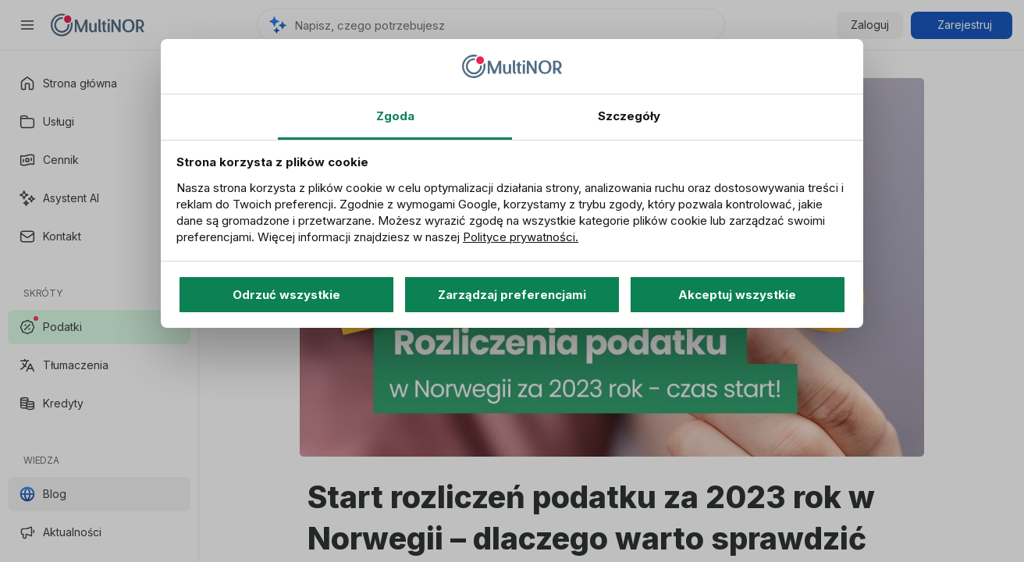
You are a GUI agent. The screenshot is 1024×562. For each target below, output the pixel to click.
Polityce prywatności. (520, 236)
